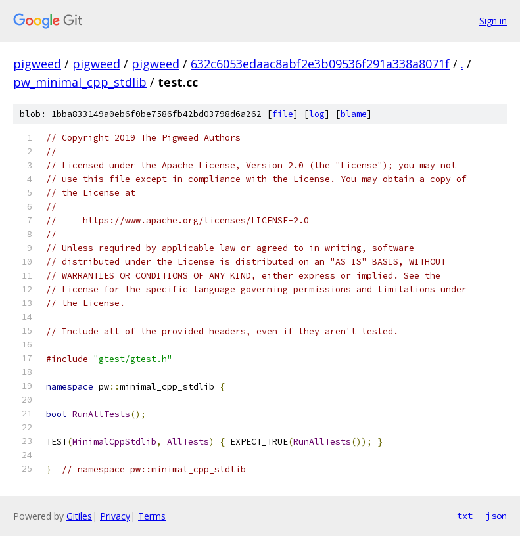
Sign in (493, 20)
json (496, 516)
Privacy (115, 516)
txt (465, 516)
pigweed (37, 64)
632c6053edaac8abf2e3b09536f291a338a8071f (320, 64)
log (317, 114)
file (282, 114)
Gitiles (79, 516)
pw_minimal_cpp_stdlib (80, 82)
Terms (152, 516)
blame (354, 114)
